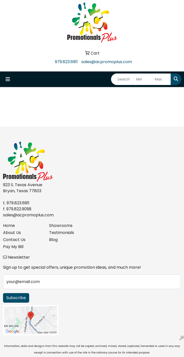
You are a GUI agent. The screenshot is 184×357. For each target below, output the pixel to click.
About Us (12, 232)
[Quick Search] (122, 79)
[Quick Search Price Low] (142, 79)
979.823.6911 (66, 62)
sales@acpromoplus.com (106, 62)
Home (9, 225)
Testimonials (61, 232)
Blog (53, 240)
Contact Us (14, 240)
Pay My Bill (13, 247)
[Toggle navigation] (8, 79)
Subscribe (16, 298)
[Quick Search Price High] (161, 79)
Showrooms (60, 225)
